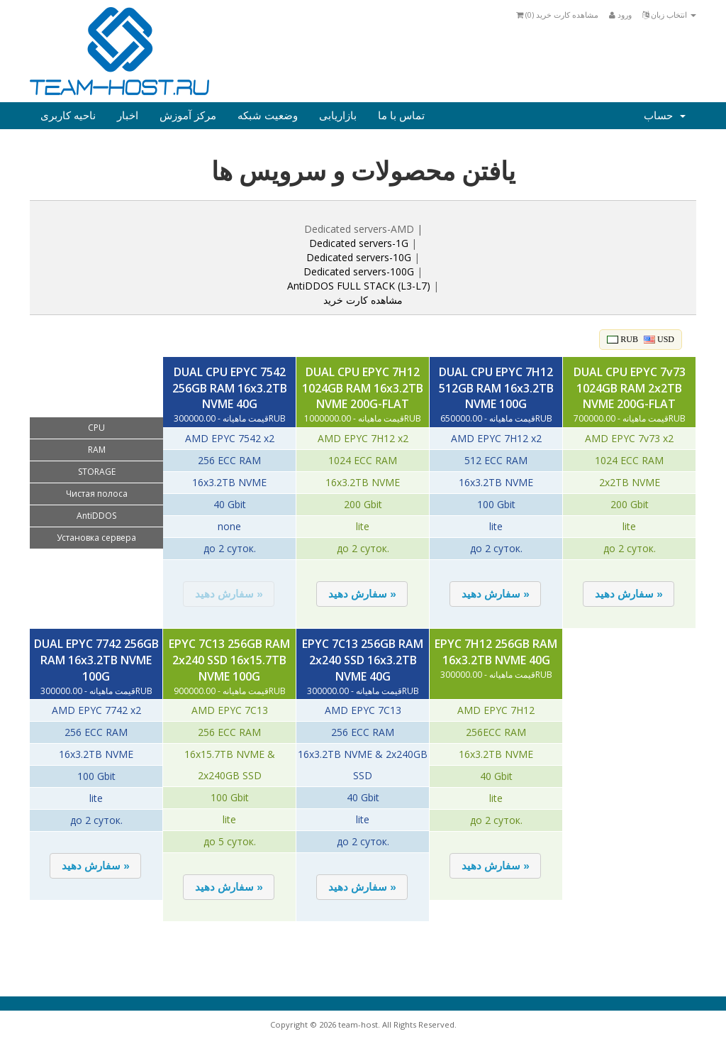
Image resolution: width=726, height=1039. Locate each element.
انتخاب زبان (669, 14)
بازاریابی (338, 115)
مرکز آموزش (188, 115)
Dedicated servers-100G (360, 271)
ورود (620, 14)
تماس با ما (401, 115)
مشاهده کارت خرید (363, 300)
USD (659, 339)
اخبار (127, 115)
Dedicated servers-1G (358, 243)
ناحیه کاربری (68, 115)
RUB (622, 339)
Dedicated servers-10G (358, 257)
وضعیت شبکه (268, 115)
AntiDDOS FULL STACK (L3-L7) (358, 285)
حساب (665, 115)
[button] (228, 594)
